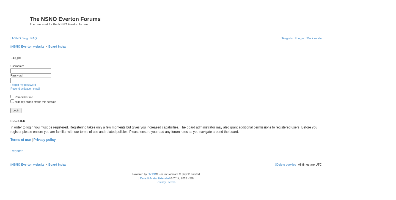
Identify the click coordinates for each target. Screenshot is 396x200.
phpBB (152, 174)
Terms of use (20, 140)
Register (16, 151)
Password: (16, 75)
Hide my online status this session (33, 101)
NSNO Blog (20, 38)
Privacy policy (45, 140)
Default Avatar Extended (155, 178)
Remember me (21, 97)
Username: (17, 66)
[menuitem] (33, 38)
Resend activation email (25, 88)
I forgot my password (23, 84)
